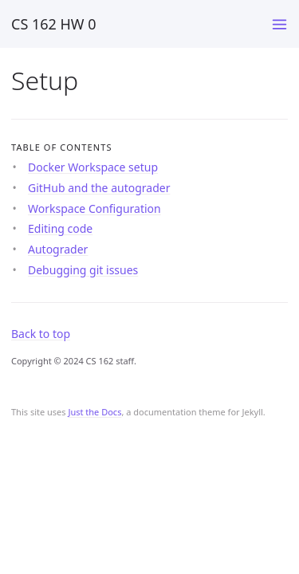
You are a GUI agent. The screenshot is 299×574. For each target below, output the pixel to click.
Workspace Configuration (94, 208)
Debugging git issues (83, 269)
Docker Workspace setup (93, 167)
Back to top (40, 333)
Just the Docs (94, 412)
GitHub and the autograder (99, 187)
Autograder (58, 249)
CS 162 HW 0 (53, 23)
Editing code (60, 228)
